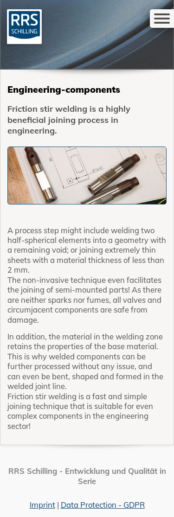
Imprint (42, 505)
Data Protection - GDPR (103, 505)
